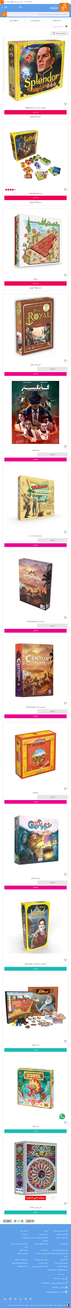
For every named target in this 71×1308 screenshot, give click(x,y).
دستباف (35, 279)
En (20, 7)
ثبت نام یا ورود (18, 2)
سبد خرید (36, 112)
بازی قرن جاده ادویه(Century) (35, 707)
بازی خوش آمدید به (35, 536)
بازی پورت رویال (36, 364)
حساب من (6, 2)
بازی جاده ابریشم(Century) (35, 621)
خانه (59, 27)
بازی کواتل (35, 1126)
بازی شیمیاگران (35, 878)
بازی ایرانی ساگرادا (35, 1207)
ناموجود (52, 369)
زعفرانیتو (35, 792)
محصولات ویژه (14, 20)
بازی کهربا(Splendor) (35, 193)
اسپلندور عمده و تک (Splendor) (35, 108)
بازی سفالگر (35, 1045)
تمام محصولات (56, 20)
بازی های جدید (35, 20)
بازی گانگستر (35, 450)
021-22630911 (28, 2)
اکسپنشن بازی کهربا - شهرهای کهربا (35, 964)
